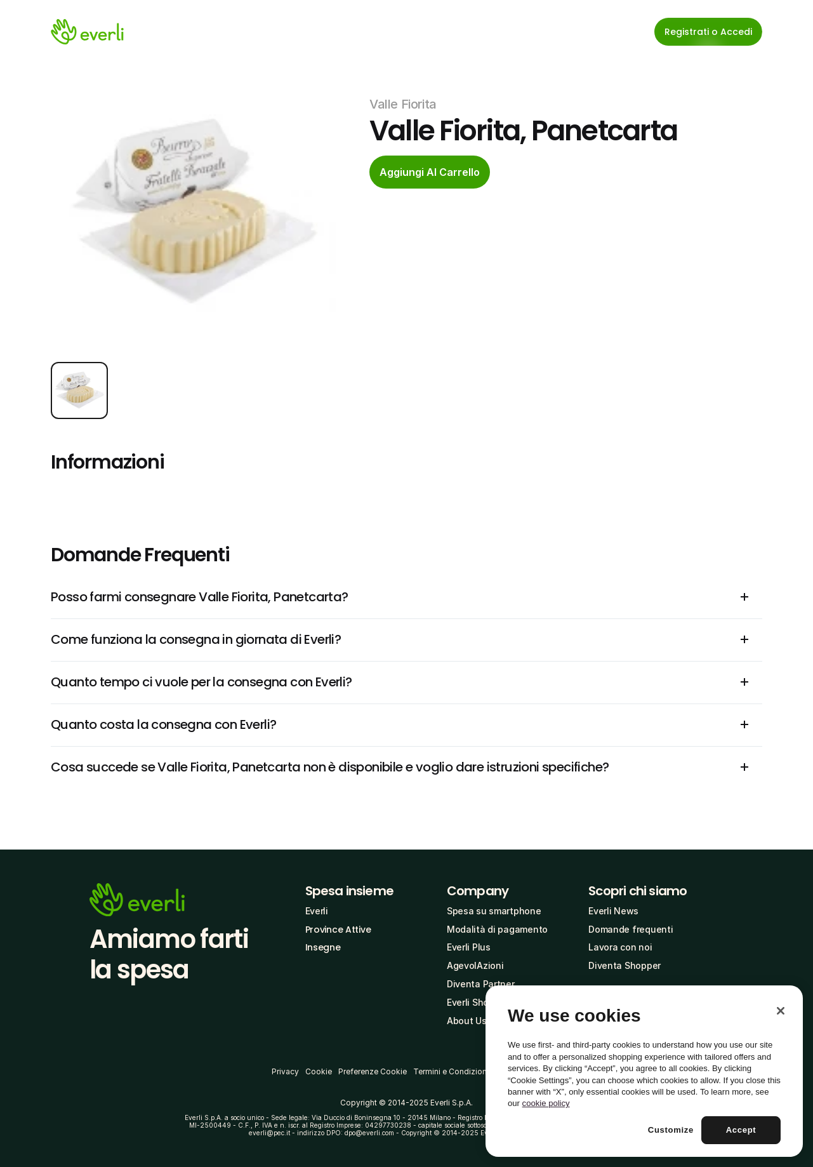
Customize (671, 1130)
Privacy (285, 1071)
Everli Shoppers (480, 1002)
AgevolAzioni (475, 965)
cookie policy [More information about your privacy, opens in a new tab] (546, 1103)
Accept (741, 1130)
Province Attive (338, 929)
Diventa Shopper (624, 965)
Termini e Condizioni (451, 1071)
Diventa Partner (481, 983)
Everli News (613, 910)
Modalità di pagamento (497, 929)
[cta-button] (429, 172)
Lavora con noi (620, 947)
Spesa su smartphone (494, 910)
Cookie (318, 1071)
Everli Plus (469, 947)
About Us (467, 1020)
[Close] (781, 1011)
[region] (644, 1071)
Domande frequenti (630, 929)
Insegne (323, 947)
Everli (316, 910)
